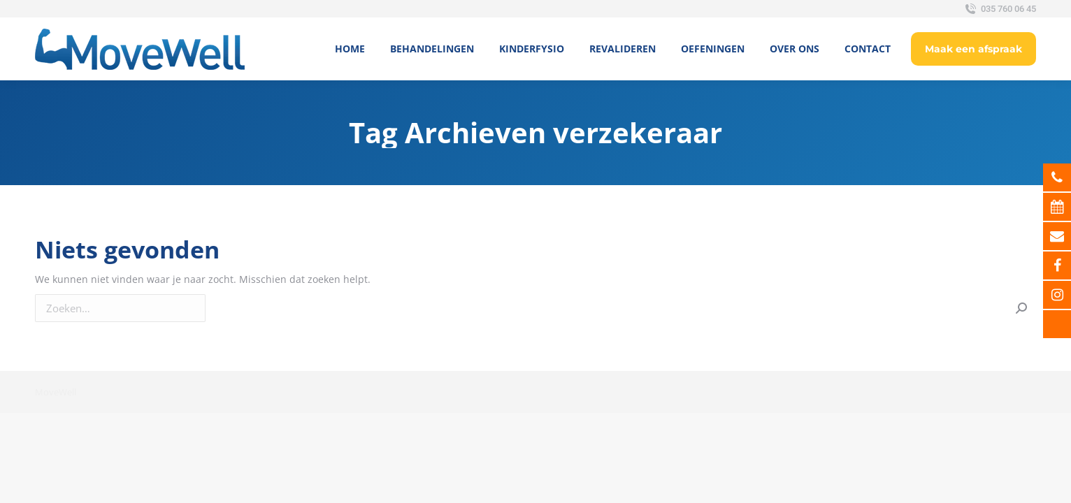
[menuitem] (350, 49)
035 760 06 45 (999, 9)
